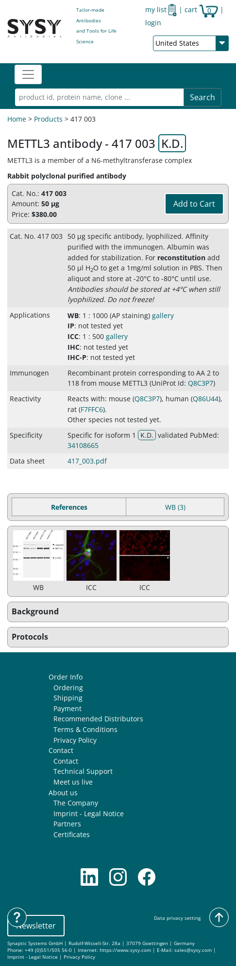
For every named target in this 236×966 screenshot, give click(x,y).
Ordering (68, 687)
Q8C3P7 (200, 383)
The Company (75, 802)
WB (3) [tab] (175, 507)
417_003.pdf (87, 460)
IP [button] (70, 325)
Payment (67, 708)
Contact (61, 750)
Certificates (71, 834)
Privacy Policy (75, 740)
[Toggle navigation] (28, 74)
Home (16, 119)
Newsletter (36, 925)
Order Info (66, 676)
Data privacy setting (177, 918)
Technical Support (83, 771)
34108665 (83, 445)
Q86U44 (206, 398)
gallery (163, 315)
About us (63, 792)
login (153, 22)
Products (48, 119)
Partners (67, 823)
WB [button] (73, 315)
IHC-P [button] (76, 357)
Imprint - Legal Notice (88, 813)
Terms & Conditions (85, 729)
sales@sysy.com (193, 950)
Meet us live (73, 782)
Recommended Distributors (98, 718)
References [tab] (69, 507)
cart (201, 9)
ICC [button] (73, 336)
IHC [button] (73, 347)
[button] (118, 612)
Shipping (68, 697)
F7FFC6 (92, 409)
